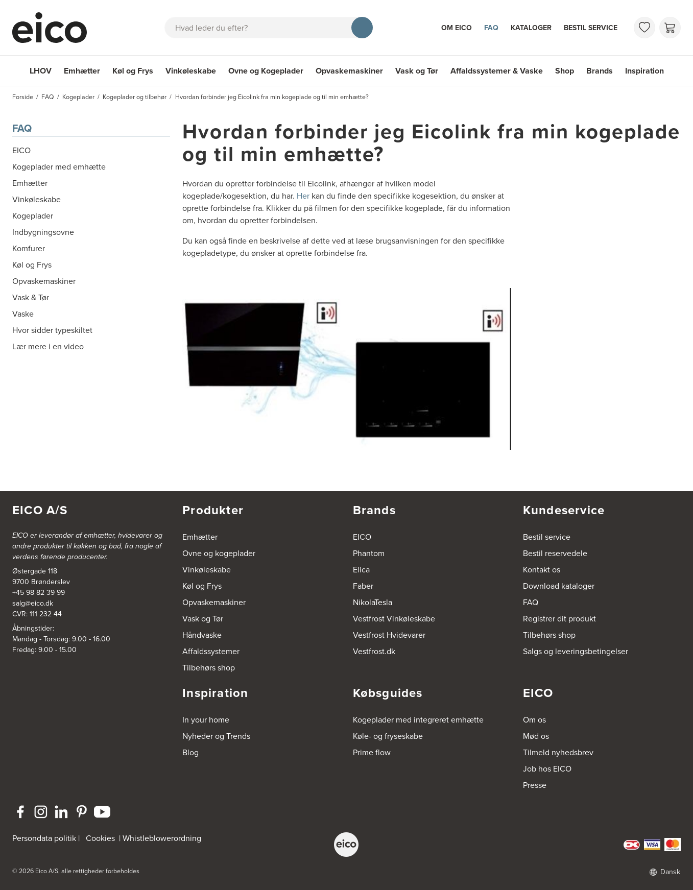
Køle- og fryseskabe (388, 736)
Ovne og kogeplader (218, 553)
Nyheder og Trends (216, 736)
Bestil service (590, 27)
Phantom (369, 553)
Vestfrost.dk (374, 651)
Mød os (536, 736)
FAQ (491, 27)
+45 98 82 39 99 (38, 592)
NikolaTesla (372, 602)
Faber (363, 586)
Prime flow (372, 752)
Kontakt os (541, 569)
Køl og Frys (132, 71)
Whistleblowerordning (162, 838)
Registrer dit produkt (559, 618)
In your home (205, 720)
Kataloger (531, 27)
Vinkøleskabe (190, 71)
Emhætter (82, 71)
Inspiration (644, 71)
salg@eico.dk (32, 603)
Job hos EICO (547, 769)
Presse (534, 785)
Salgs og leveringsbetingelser (575, 651)
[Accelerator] (54, 27)
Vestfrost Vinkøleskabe (394, 618)
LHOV (41, 71)
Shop (564, 71)
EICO (362, 537)
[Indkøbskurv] (670, 27)
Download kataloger (558, 586)
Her (303, 196)
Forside (22, 97)
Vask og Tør (416, 71)
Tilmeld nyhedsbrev (558, 752)
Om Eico (456, 27)
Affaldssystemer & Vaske (496, 71)
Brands (599, 71)
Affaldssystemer (211, 651)
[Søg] (362, 27)
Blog (190, 752)
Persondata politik (44, 838)
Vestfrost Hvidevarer (389, 635)
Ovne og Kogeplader (265, 71)
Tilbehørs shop (208, 667)
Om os (534, 720)
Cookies (100, 838)
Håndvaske (202, 635)
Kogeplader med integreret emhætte (418, 720)
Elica (361, 569)
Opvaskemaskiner (349, 71)
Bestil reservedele (555, 553)
